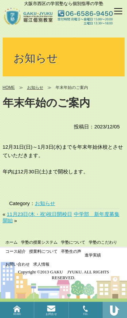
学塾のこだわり (103, 242)
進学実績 (93, 255)
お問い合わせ (17, 264)
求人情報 (41, 264)
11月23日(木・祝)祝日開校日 (39, 214)
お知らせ (45, 203)
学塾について (73, 242)
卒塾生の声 (71, 251)
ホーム (11, 242)
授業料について (43, 251)
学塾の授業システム (39, 242)
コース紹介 (15, 251)
